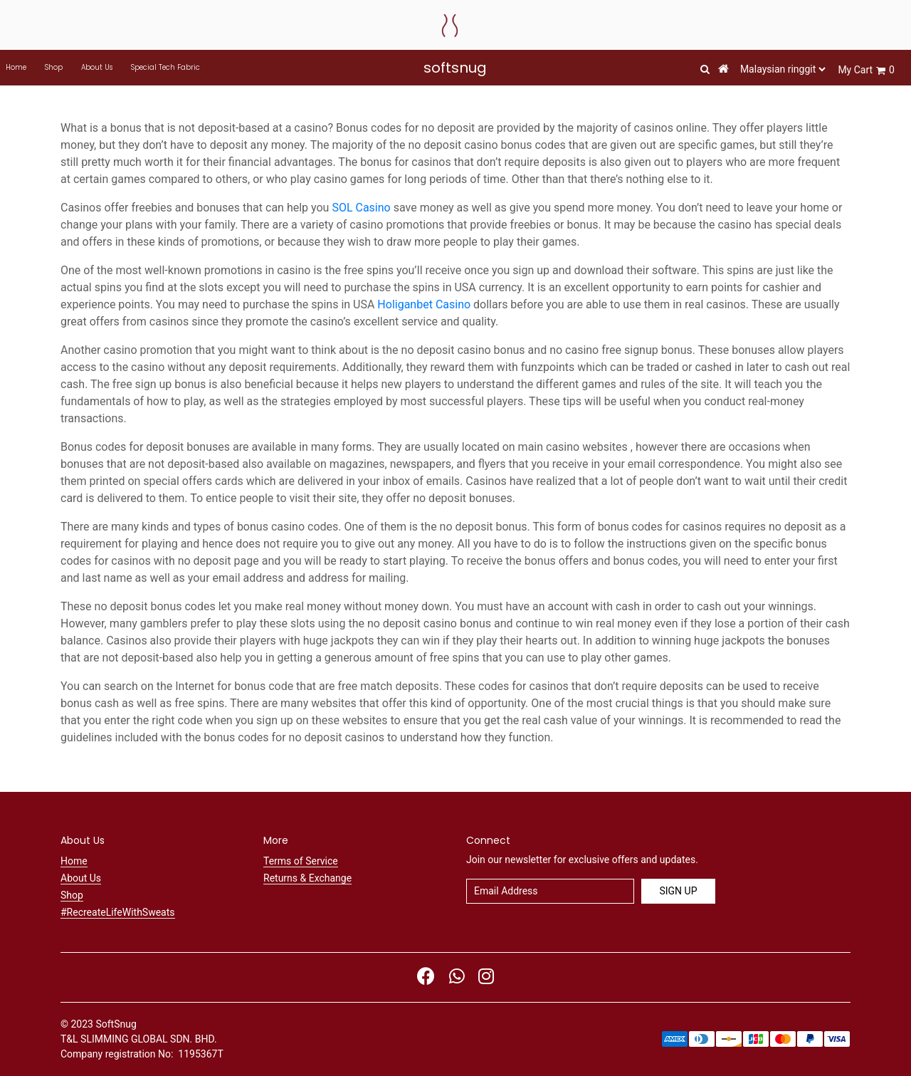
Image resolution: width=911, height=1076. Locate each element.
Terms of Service (300, 861)
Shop (54, 67)
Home (16, 67)
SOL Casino (361, 207)
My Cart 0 (866, 69)
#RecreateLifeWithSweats (117, 912)
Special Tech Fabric (165, 67)
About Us (96, 67)
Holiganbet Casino (423, 304)
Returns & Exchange (307, 878)
